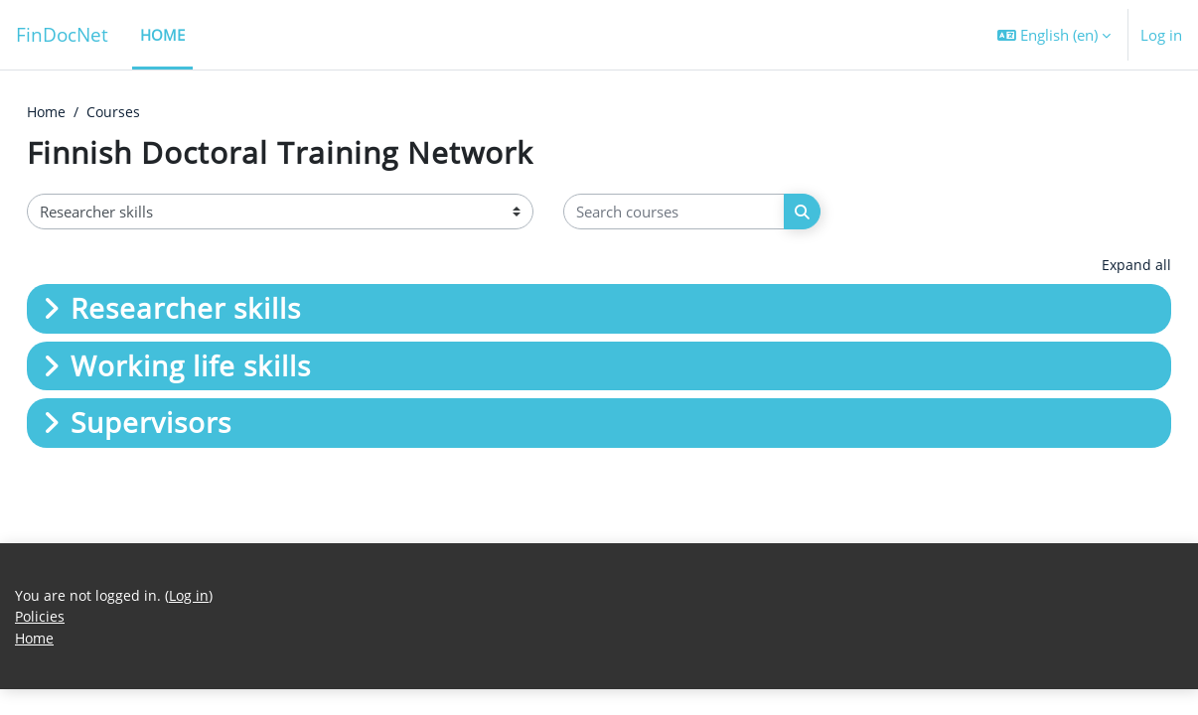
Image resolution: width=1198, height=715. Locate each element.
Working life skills (191, 366)
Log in (1161, 35)
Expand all (1136, 266)
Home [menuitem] (162, 35)
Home (48, 112)
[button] (1053, 35)
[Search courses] (674, 213)
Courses (117, 112)
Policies (41, 641)
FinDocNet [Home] (62, 34)
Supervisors (151, 424)
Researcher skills (186, 310)
